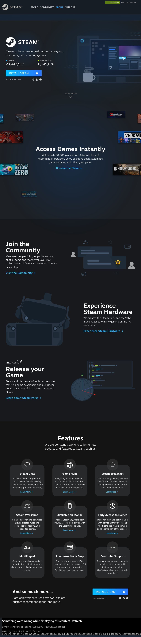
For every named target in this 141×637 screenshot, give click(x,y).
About (59, 7)
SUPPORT (70, 7)
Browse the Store (67, 168)
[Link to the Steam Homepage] (14, 9)
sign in (123, 2)
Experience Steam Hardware (102, 331)
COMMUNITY (47, 7)
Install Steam (19, 73)
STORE (34, 7)
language (132, 2)
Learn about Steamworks (22, 398)
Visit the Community (19, 273)
